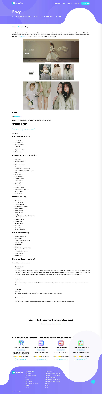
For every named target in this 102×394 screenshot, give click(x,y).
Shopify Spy (28, 373)
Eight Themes (24, 36)
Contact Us (47, 383)
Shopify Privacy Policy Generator (52, 373)
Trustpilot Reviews (49, 371)
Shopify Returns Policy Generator (52, 381)
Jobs (46, 387)
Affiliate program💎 (59, 3)
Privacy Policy (29, 379)
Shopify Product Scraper (31, 375)
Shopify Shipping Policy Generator (52, 379)
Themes (20, 27)
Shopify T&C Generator (50, 377)
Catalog (27, 385)
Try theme (16, 129)
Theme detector (56, 324)
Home (14, 27)
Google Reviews (29, 381)
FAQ (26, 377)
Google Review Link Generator (32, 383)
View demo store (28, 129)
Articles (47, 385)
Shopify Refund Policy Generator (52, 375)
